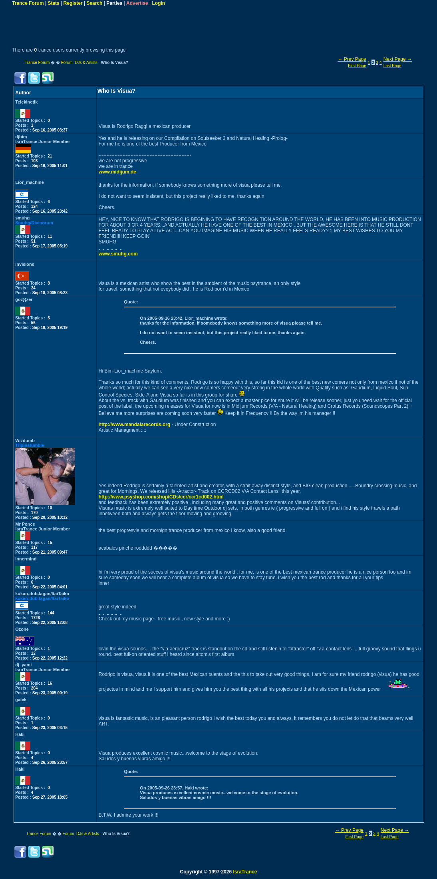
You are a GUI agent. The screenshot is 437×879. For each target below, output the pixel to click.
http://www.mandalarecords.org (135, 424)
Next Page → (397, 59)
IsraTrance (245, 872)
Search (94, 3)
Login (158, 3)
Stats (53, 3)
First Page (357, 66)
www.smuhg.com (118, 254)
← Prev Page (352, 59)
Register (73, 3)
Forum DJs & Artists (79, 62)
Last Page (392, 66)
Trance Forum (28, 3)
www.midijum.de (117, 172)
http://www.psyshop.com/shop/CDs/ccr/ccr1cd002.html (161, 497)
